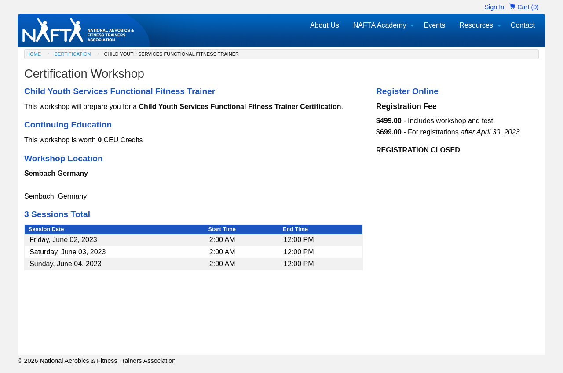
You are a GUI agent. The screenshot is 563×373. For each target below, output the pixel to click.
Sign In (494, 7)
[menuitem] (324, 25)
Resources (476, 25)
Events (434, 25)
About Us (324, 25)
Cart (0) (524, 7)
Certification (72, 54)
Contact (523, 25)
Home (33, 54)
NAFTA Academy (379, 25)
